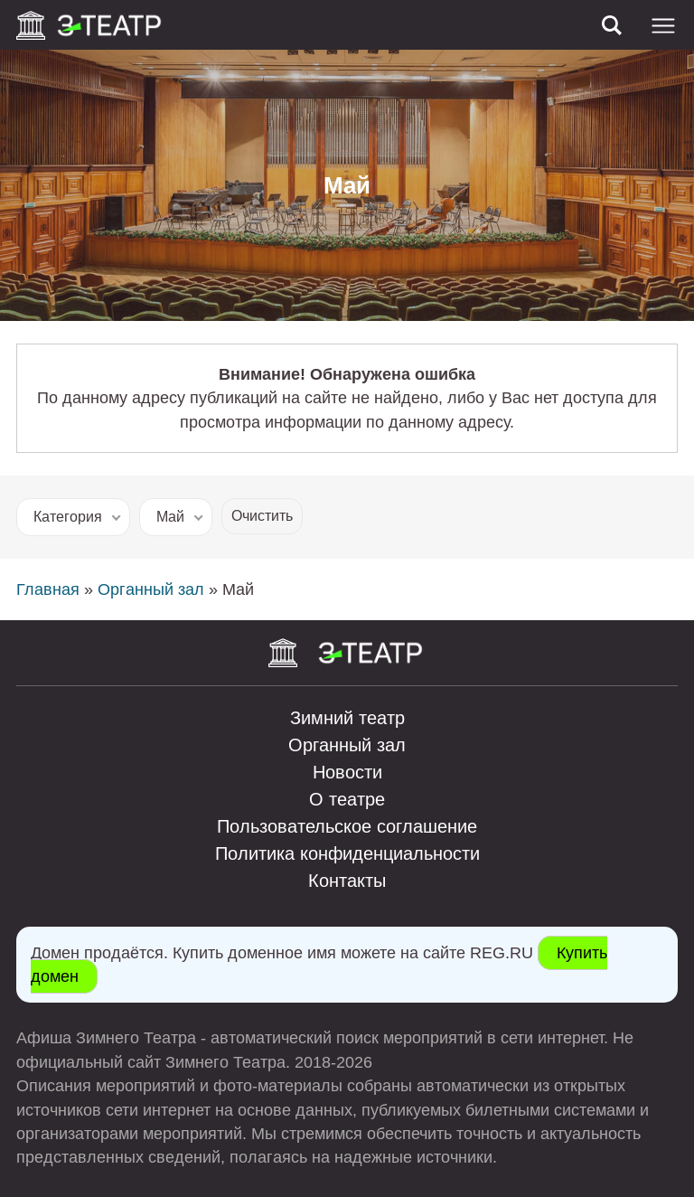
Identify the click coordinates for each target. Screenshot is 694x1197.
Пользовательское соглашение (347, 826)
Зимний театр (347, 718)
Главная (48, 589)
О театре (347, 799)
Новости (347, 772)
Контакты (347, 881)
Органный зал (151, 589)
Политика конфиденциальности (347, 853)
